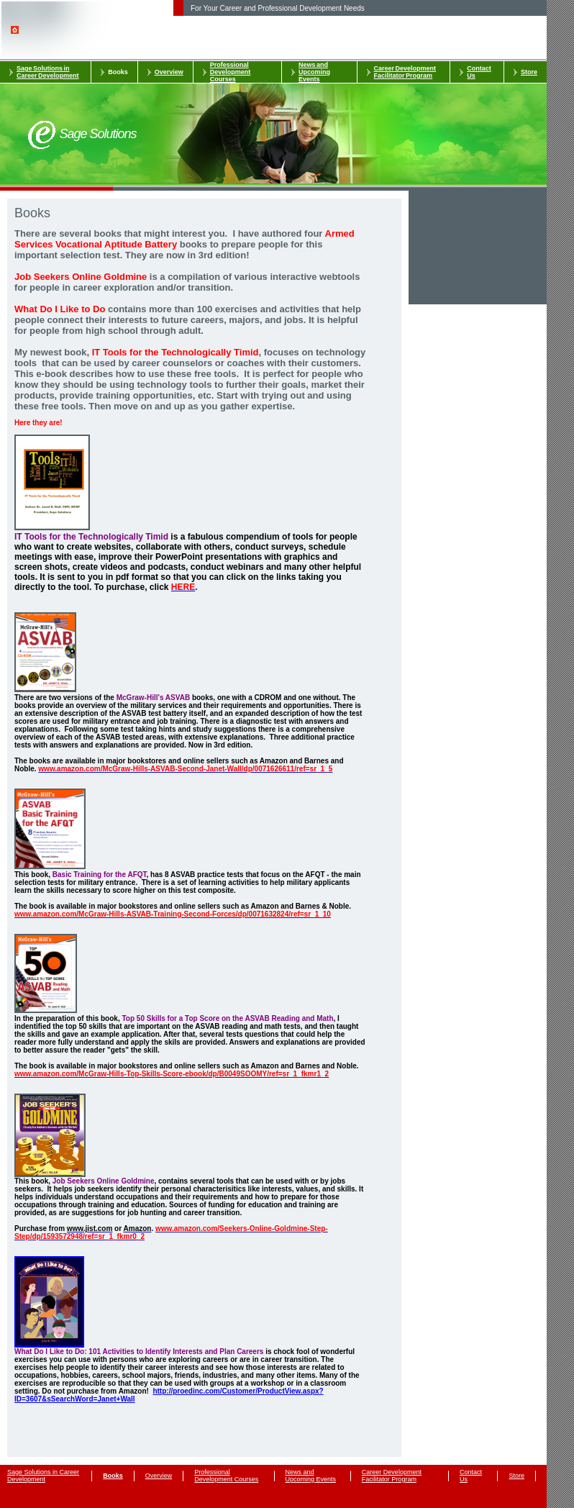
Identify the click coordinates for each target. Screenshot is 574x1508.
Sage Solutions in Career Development (48, 72)
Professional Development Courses (230, 72)
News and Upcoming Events (314, 72)
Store (529, 72)
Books (118, 72)
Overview (169, 72)
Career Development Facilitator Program (405, 72)
